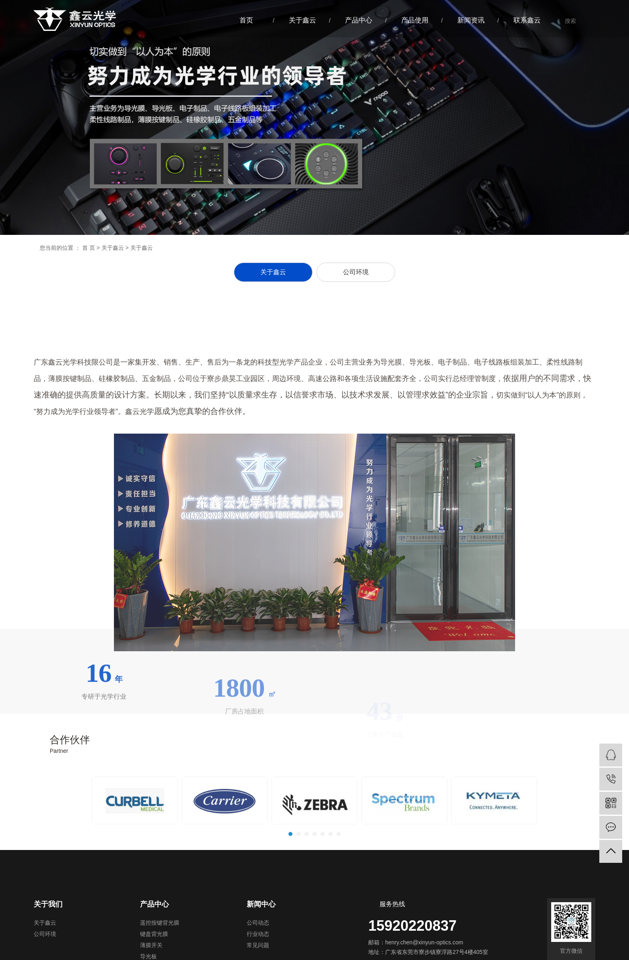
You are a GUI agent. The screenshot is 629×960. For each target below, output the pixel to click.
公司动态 (258, 923)
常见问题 (258, 945)
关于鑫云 (302, 20)
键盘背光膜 (154, 934)
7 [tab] (339, 862)
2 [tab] (298, 862)
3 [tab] (306, 862)
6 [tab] (331, 862)
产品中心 (358, 20)
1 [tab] (290, 862)
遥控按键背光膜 (159, 923)
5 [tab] (323, 862)
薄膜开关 (151, 945)
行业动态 (258, 934)
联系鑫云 (527, 20)
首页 (246, 20)
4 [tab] (314, 862)
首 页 (88, 248)
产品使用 (414, 20)
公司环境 (45, 934)
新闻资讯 (471, 20)
